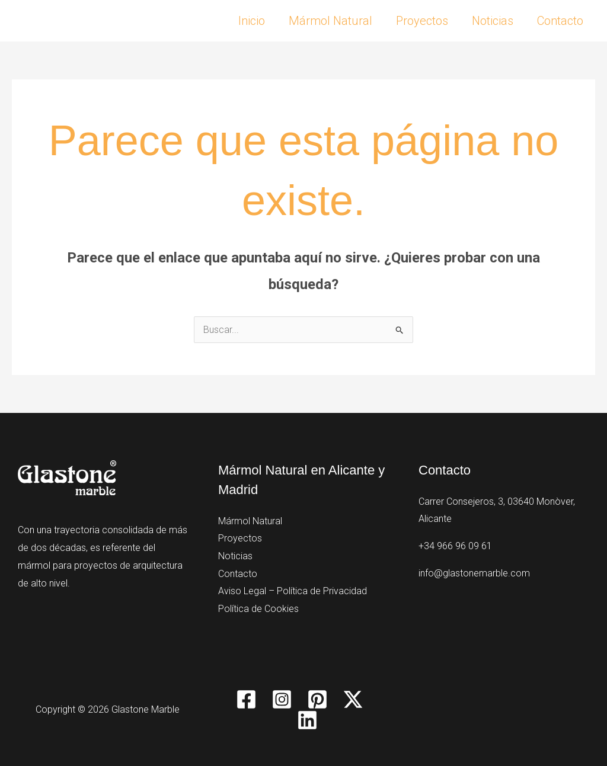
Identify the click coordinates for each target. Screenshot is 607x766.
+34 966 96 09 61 (455, 546)
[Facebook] (246, 699)
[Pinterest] (317, 699)
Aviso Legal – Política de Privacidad (292, 591)
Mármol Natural (330, 21)
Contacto (560, 21)
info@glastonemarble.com (474, 573)
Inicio (251, 21)
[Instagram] (281, 699)
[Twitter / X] (353, 699)
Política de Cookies (258, 608)
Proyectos (422, 21)
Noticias (492, 21)
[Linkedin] (307, 720)
